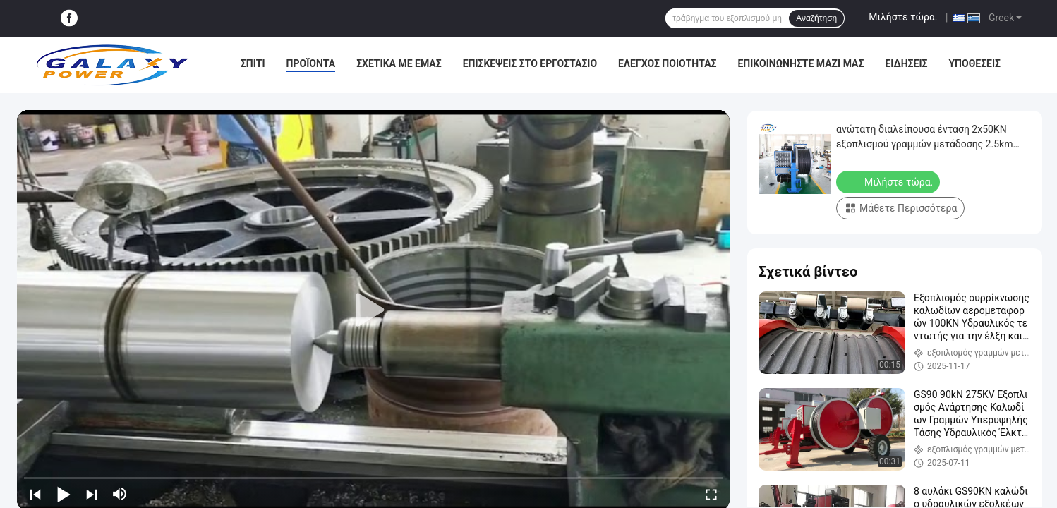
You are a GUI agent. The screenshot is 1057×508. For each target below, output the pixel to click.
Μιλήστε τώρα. (903, 17)
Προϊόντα (311, 63)
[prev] (35, 493)
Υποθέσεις (974, 63)
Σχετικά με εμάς (398, 63)
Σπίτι (253, 63)
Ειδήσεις (906, 63)
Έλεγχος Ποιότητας (667, 63)
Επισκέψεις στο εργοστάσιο (530, 63)
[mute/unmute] (120, 493)
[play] (373, 310)
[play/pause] (63, 493)
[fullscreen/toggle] (711, 493)
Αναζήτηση (816, 18)
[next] (92, 493)
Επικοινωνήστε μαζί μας (800, 63)
